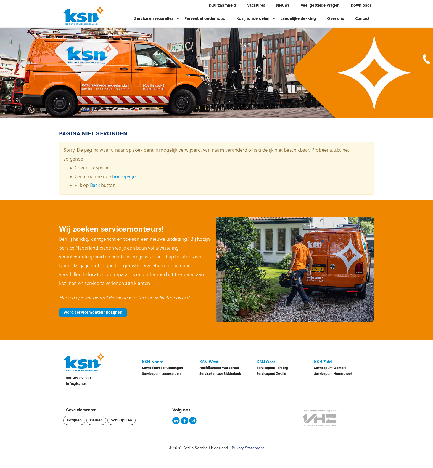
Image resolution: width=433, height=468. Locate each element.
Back (95, 185)
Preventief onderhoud (204, 19)
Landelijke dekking (298, 19)
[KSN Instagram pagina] (193, 423)
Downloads (361, 6)
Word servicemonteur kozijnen (93, 313)
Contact (362, 19)
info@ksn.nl (77, 384)
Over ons (335, 19)
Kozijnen (74, 420)
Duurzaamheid (222, 6)
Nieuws (283, 6)
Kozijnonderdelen (253, 19)
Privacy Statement (248, 448)
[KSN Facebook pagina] (184, 423)
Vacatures (256, 6)
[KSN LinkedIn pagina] (176, 423)
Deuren (96, 420)
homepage (124, 177)
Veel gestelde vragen (320, 6)
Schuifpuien (121, 420)
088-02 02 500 (78, 378)
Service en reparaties (153, 19)
